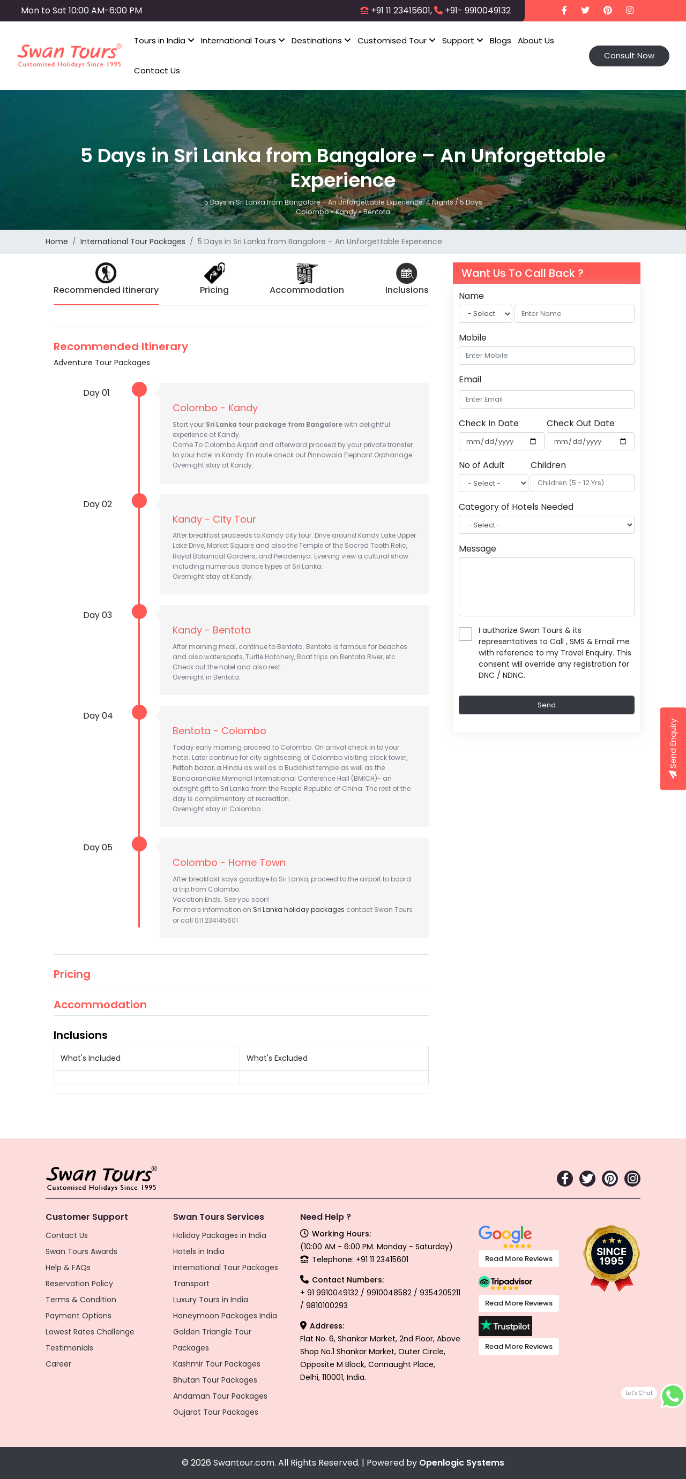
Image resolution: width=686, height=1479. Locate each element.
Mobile (473, 337)
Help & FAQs (68, 1267)
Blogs (500, 40)
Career (58, 1364)
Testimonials (69, 1347)
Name (471, 296)
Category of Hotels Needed (516, 507)
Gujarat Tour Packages (215, 1412)
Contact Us (157, 70)
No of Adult (482, 465)
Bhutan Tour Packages (215, 1380)
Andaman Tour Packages (220, 1396)
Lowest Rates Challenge (90, 1331)
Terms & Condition (81, 1299)
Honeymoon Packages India (225, 1315)
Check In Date (489, 423)
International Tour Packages (132, 241)
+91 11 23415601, (401, 10)
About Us (536, 40)
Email (470, 379)
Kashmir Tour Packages (216, 1364)
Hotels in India (199, 1251)
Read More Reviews (519, 1259)
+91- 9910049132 (478, 10)
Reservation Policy (79, 1283)
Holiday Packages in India (219, 1235)
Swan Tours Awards (81, 1251)
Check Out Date (581, 423)
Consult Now (629, 55)
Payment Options (78, 1315)
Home (57, 241)
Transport (191, 1283)
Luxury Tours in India (210, 1299)
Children (548, 465)
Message (477, 548)
